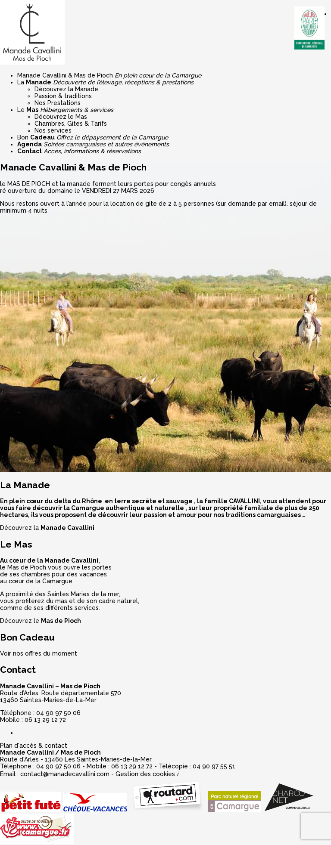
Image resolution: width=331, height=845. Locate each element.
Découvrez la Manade (66, 89)
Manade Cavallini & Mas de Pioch (109, 75)
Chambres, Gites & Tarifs (70, 123)
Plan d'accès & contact (33, 745)
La (105, 82)
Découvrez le (40, 620)
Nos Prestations (57, 102)
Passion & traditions (63, 96)
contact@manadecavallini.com (64, 774)
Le (65, 109)
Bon (92, 137)
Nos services (53, 130)
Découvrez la (47, 527)
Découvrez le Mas (60, 116)
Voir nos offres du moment (38, 653)
